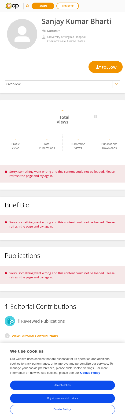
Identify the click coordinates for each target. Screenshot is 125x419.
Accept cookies (63, 386)
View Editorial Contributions (35, 336)
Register (68, 6)
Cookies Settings (63, 411)
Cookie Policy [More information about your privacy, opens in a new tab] (90, 374)
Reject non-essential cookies (62, 400)
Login (43, 6)
